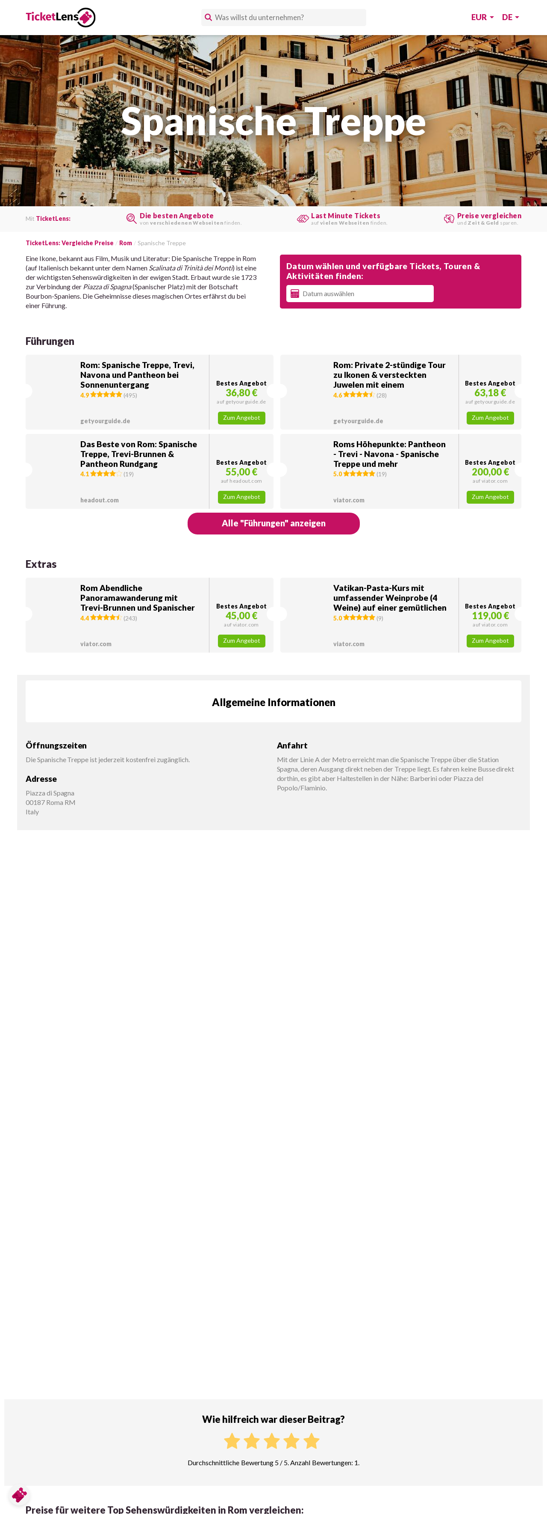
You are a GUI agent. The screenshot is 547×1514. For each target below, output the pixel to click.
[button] (150, 392)
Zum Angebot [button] (241, 417)
